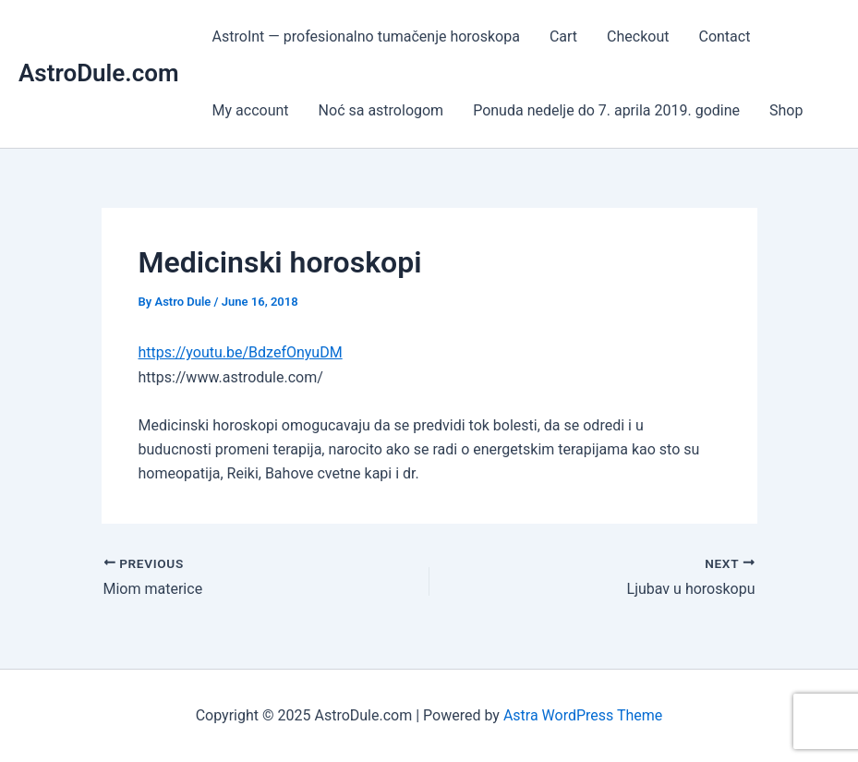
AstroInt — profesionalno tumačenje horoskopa (366, 36)
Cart (563, 36)
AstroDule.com (98, 73)
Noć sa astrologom (381, 110)
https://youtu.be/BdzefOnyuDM (241, 352)
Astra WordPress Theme (582, 715)
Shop (786, 110)
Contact (724, 36)
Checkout (638, 36)
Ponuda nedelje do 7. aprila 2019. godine (606, 110)
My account (250, 110)
